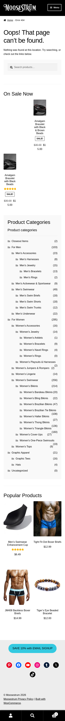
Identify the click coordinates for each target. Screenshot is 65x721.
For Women (18, 319)
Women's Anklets (33, 337)
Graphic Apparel (20, 452)
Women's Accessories (28, 325)
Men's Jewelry (27, 265)
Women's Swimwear (27, 380)
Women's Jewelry (29, 331)
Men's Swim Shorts (30, 301)
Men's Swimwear (25, 289)
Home (10, 20)
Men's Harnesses (29, 259)
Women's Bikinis (29, 386)
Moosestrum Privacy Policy (19, 699)
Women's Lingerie (25, 374)
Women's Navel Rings (36, 350)
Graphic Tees (23, 458)
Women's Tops (24, 446)
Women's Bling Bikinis (36, 398)
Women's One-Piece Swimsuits (37, 440)
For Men (16, 247)
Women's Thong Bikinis (37, 422)
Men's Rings (30, 277)
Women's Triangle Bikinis (37, 428)
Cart (50, 713)
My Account (11, 715)
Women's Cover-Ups (31, 434)
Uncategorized (20, 470)
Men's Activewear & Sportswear (33, 283)
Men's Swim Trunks (30, 307)
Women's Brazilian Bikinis (38, 404)
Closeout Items (20, 241)
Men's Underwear (25, 313)
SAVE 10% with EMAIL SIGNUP (32, 648)
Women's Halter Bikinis (36, 416)
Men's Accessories (26, 253)
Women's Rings (32, 356)
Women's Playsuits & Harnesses (37, 362)
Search (32, 715)
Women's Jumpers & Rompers (32, 368)
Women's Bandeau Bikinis (38, 392)
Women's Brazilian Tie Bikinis (40, 410)
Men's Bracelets (32, 271)
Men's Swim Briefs (30, 295)
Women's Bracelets (34, 344)
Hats (18, 464)
